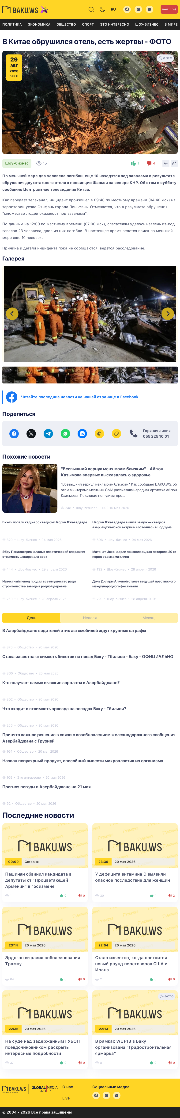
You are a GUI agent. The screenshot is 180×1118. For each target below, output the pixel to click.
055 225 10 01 (156, 436)
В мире (171, 24)
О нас (67, 1087)
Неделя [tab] (90, 618)
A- (166, 163)
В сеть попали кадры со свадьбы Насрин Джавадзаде (44, 522)
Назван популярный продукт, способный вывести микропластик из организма (82, 760)
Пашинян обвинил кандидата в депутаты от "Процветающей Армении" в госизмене (38, 880)
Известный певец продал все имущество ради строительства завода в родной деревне (39, 583)
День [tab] (31, 618)
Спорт (88, 24)
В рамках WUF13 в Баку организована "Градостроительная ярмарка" (133, 1047)
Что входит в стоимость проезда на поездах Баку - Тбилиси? (64, 708)
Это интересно (114, 24)
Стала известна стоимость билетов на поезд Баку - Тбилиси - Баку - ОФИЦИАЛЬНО (87, 656)
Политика (12, 24)
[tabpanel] (90, 716)
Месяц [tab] (148, 618)
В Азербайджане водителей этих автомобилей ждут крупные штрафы (74, 630)
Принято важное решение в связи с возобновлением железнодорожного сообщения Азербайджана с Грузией (89, 737)
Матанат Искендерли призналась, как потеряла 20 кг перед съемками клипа (134, 554)
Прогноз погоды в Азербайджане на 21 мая (46, 786)
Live (169, 9)
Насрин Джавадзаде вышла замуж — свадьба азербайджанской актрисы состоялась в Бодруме (132, 524)
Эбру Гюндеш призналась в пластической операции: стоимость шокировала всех (43, 554)
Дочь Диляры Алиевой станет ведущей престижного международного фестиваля (134, 583)
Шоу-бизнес (146, 24)
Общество (66, 24)
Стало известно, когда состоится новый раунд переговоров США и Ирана (131, 963)
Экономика (39, 24)
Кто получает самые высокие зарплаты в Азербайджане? (61, 682)
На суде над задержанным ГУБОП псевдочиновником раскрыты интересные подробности (42, 1047)
